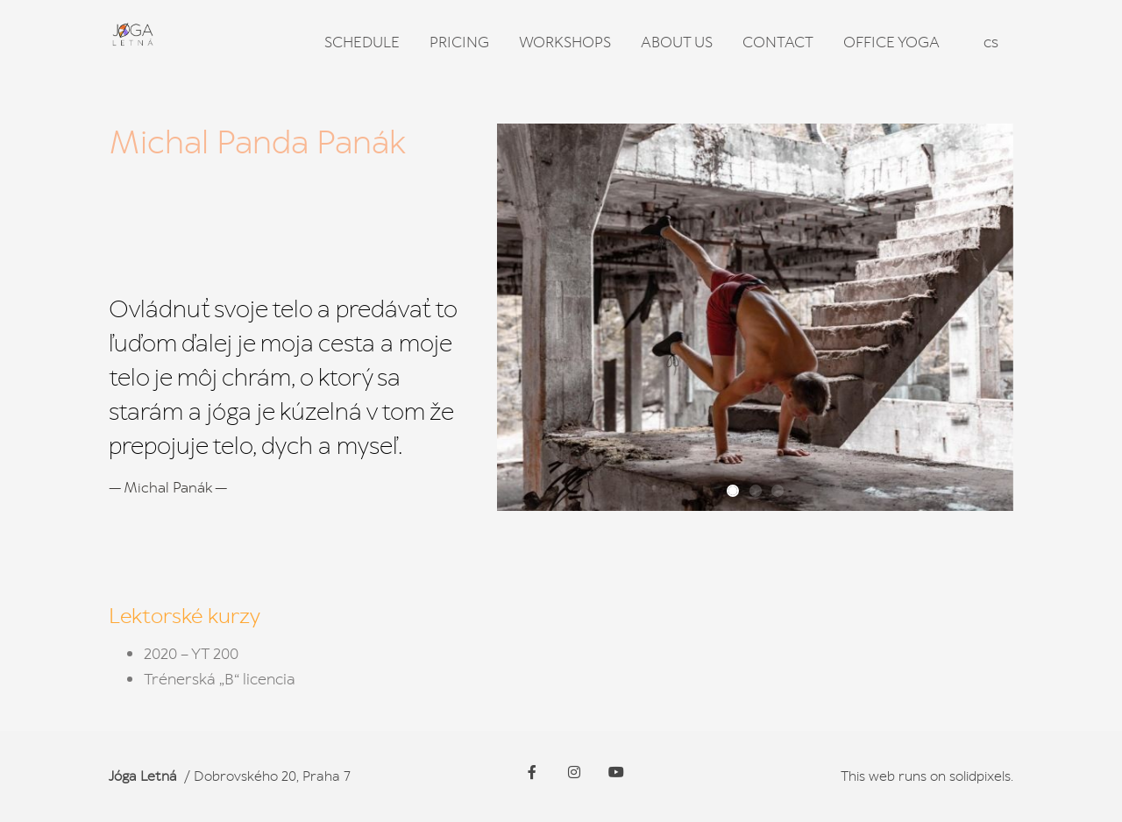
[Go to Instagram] (574, 772)
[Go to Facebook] (532, 772)
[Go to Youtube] (616, 772)
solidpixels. (981, 776)
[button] (733, 491)
